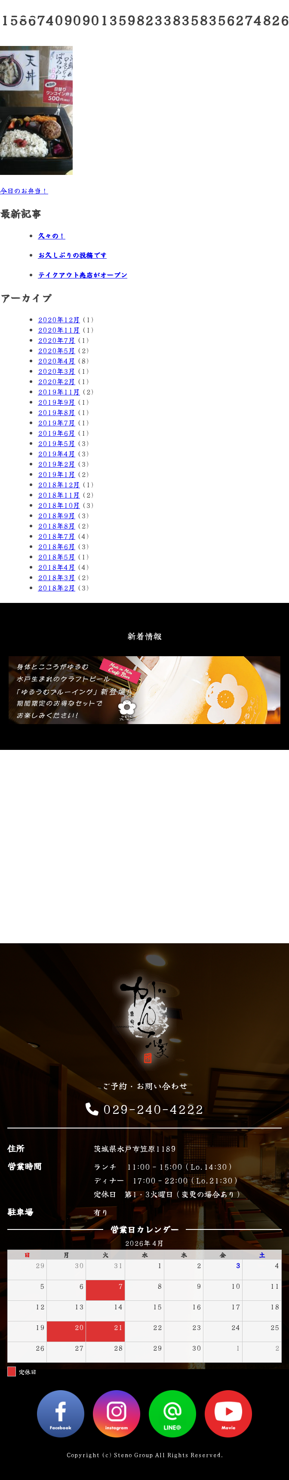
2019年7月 (56, 422)
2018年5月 (56, 556)
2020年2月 (56, 381)
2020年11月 (59, 329)
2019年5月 (56, 443)
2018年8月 (56, 525)
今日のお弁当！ (24, 190)
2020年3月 (56, 371)
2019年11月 (59, 391)
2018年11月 (59, 494)
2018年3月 (56, 577)
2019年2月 (56, 464)
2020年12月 (59, 319)
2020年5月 (56, 350)
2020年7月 (56, 340)
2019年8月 (56, 412)
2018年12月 (59, 484)
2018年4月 (56, 567)
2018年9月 (56, 515)
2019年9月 (56, 402)
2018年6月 (56, 546)
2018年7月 (56, 536)
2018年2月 (56, 587)
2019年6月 (56, 433)
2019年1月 (56, 474)
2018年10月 (59, 505)
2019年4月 (56, 453)
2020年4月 (56, 360)
